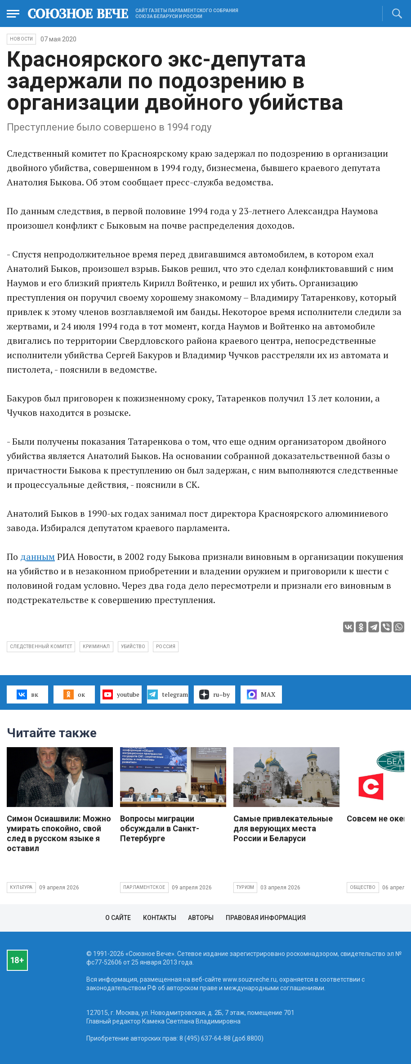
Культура (21, 887)
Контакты (159, 917)
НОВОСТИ (21, 38)
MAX (261, 694)
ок (74, 694)
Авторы (201, 917)
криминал (96, 646)
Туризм (245, 887)
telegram (167, 694)
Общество (363, 887)
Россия (165, 646)
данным (37, 556)
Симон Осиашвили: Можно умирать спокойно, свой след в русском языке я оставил (59, 833)
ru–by (214, 694)
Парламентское (144, 887)
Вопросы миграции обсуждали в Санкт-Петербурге (159, 828)
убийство (133, 646)
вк (27, 694)
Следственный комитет (41, 646)
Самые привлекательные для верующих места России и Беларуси (283, 828)
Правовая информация (266, 917)
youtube (121, 694)
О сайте (118, 917)
